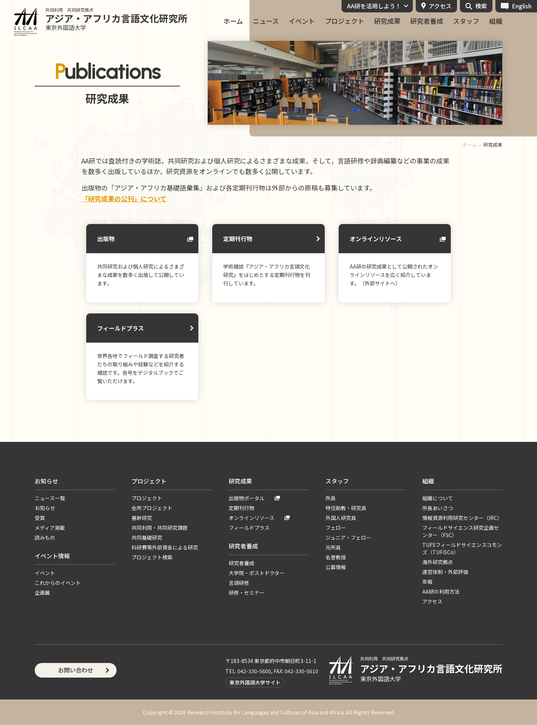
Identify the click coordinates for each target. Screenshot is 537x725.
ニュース (266, 21)
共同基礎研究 (147, 537)
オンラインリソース (376, 238)
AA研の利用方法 (441, 591)
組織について (437, 498)
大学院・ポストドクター (257, 572)
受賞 (40, 517)
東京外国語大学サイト (255, 682)
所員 (330, 498)
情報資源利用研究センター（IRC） (462, 517)
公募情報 (335, 567)
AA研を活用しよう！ (374, 5)
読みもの (45, 537)
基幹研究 (142, 517)
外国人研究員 (340, 517)
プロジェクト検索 (152, 557)
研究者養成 (426, 21)
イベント (302, 21)
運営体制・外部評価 (445, 571)
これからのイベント (58, 582)
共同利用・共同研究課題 (160, 527)
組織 (495, 21)
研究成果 (387, 21)
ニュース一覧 (50, 498)
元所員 (333, 547)
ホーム (233, 21)
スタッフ (466, 21)
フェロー (335, 527)
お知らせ (46, 481)
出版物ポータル (246, 498)
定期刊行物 (237, 238)
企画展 (42, 592)
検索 (481, 5)
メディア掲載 (50, 527)
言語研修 (239, 582)
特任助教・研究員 (345, 508)
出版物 (106, 238)
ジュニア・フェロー (348, 537)
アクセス (440, 5)
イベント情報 (52, 555)
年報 (427, 581)
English (522, 5)
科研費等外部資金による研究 (165, 547)
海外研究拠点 (437, 562)
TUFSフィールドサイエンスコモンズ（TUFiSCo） (462, 548)
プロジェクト (344, 21)
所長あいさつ (437, 508)
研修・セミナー (246, 592)
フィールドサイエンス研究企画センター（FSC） (460, 531)
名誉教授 (335, 557)
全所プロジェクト (152, 508)
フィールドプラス (120, 328)
